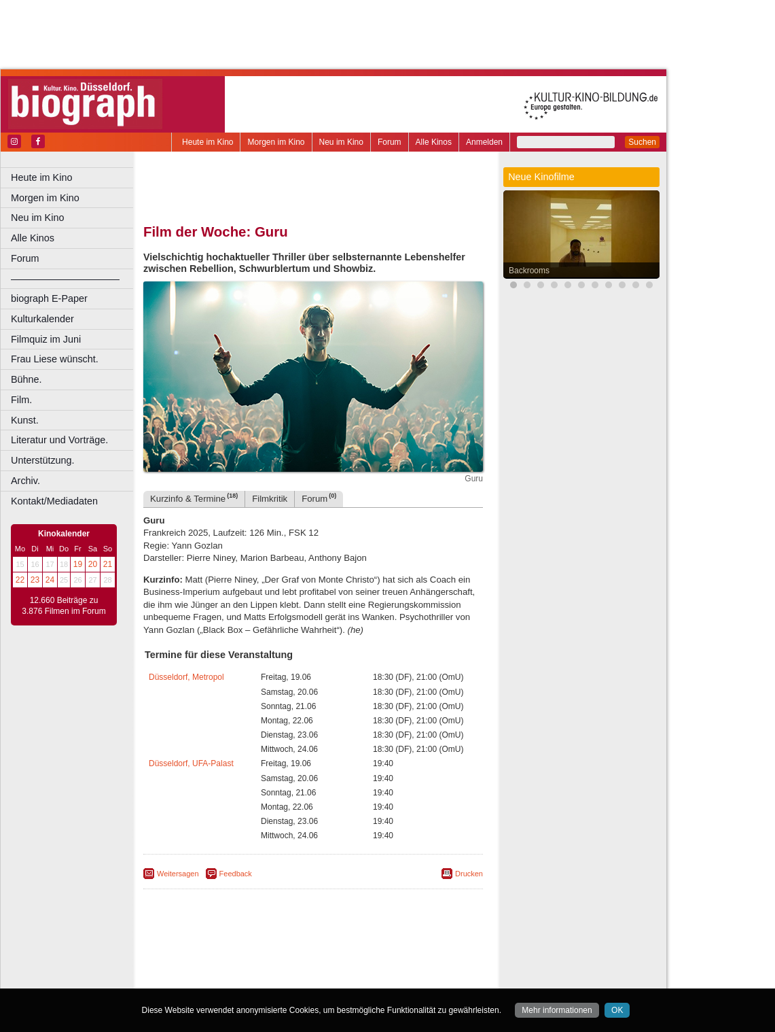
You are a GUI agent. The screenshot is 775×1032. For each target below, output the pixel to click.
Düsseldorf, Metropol (186, 677)
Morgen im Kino (275, 142)
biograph (204, 966)
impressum (320, 956)
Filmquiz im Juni (46, 339)
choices (241, 966)
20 (92, 564)
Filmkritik (269, 499)
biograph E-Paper (49, 298)
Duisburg (413, 978)
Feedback (235, 874)
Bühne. (26, 379)
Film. (21, 399)
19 (77, 564)
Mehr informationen (557, 1010)
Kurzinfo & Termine (194, 498)
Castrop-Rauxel (280, 978)
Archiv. (25, 480)
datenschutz (368, 956)
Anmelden (484, 142)
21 (107, 564)
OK (617, 1010)
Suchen (642, 142)
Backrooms (529, 270)
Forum (389, 142)
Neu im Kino (341, 142)
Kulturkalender (42, 318)
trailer (313, 966)
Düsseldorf (373, 978)
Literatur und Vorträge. (59, 439)
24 (50, 580)
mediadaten (418, 956)
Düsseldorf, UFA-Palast (191, 763)
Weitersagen (178, 874)
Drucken (469, 874)
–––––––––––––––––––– (65, 278)
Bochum (209, 978)
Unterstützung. (43, 460)
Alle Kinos (434, 142)
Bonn (238, 978)
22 (20, 580)
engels (273, 966)
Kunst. (25, 420)
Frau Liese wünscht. (54, 359)
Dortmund (331, 978)
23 (35, 580)
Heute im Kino (207, 142)
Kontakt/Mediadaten (54, 501)
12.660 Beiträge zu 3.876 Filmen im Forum (63, 606)
